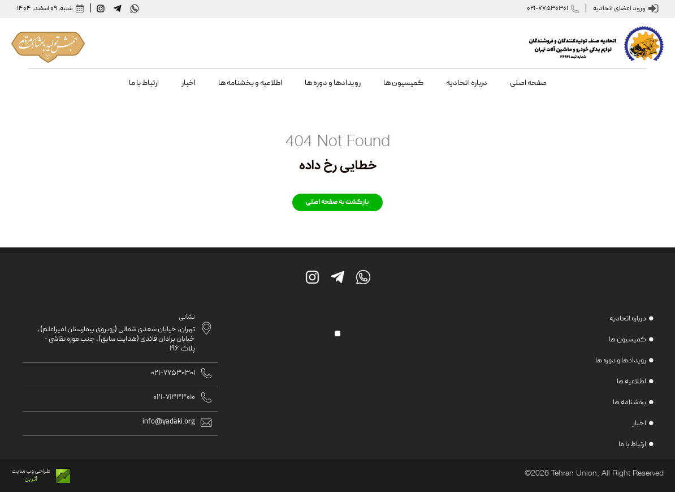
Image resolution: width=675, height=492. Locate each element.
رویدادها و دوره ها (620, 361)
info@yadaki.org (168, 422)
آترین (30, 480)
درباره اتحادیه (627, 319)
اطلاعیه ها (631, 382)
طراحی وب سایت (30, 472)
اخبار (639, 423)
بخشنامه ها (629, 402)
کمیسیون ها (627, 340)
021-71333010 (174, 398)
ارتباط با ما (632, 444)
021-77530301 (543, 9)
